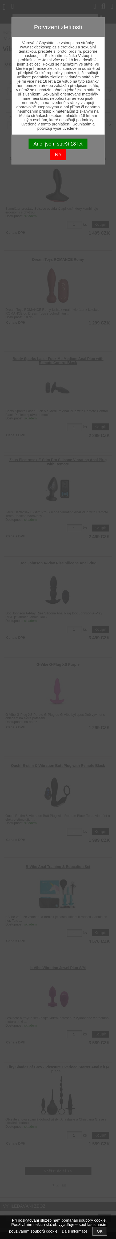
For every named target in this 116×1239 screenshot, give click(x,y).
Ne (58, 154)
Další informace (74, 1231)
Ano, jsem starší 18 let (58, 144)
